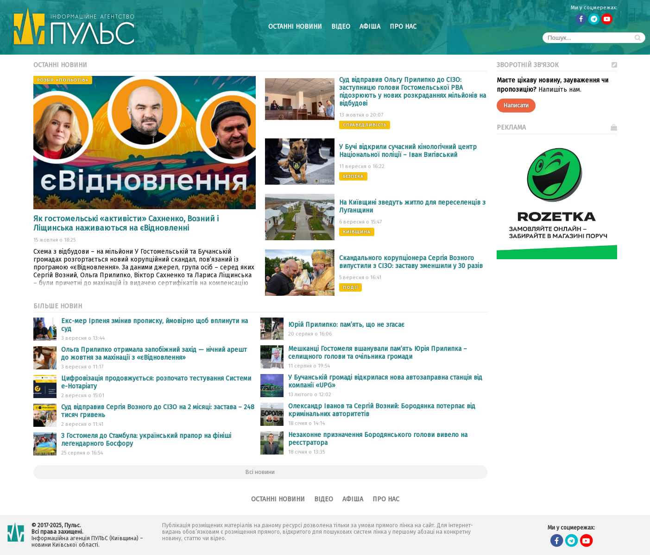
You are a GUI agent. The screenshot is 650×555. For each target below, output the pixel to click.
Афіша (370, 27)
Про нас (403, 27)
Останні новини (295, 27)
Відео (340, 27)
